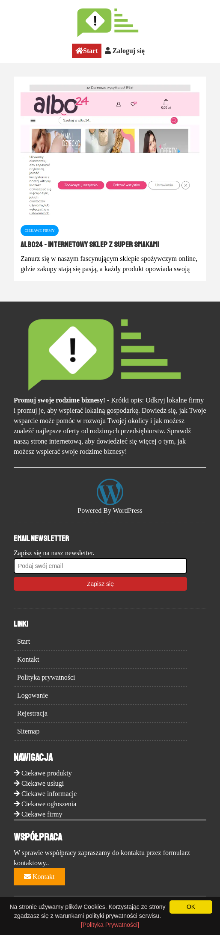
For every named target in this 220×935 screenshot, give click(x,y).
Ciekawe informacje (49, 793)
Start (86, 50)
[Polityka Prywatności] (110, 924)
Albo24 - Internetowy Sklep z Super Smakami (90, 245)
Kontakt (28, 659)
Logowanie (32, 695)
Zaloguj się (125, 50)
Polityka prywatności (46, 677)
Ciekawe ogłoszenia (48, 804)
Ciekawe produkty (46, 773)
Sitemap (28, 731)
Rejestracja (32, 713)
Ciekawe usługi (42, 783)
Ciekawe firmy (41, 814)
